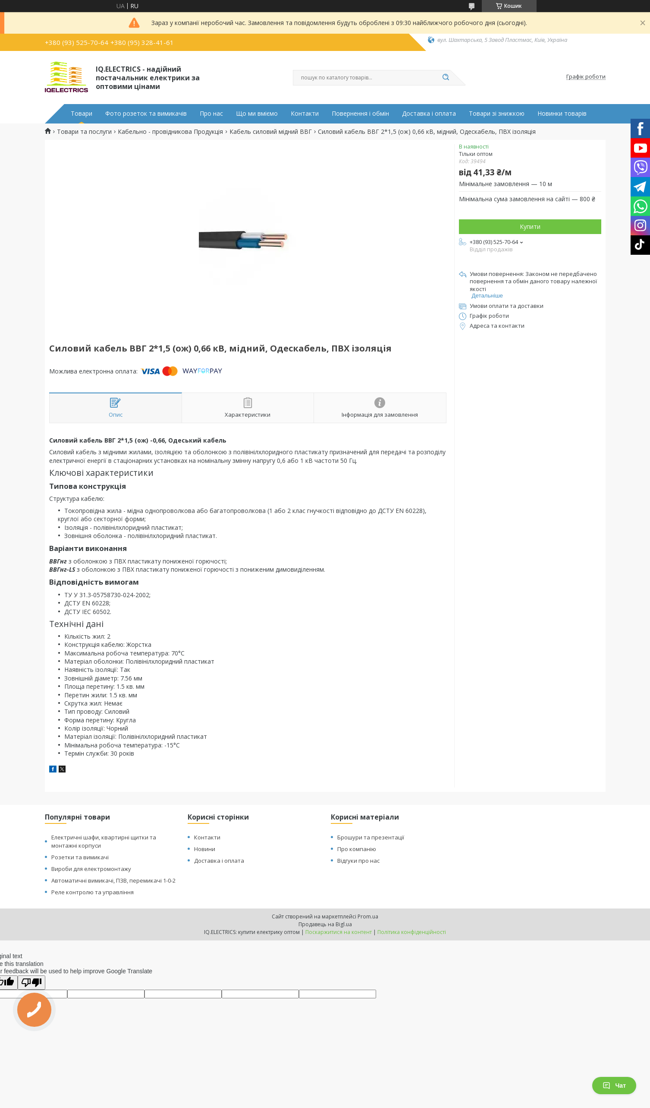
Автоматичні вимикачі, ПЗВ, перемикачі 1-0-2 (113, 880)
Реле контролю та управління (92, 892)
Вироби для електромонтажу (91, 869)
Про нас (211, 114)
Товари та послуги (84, 132)
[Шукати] (446, 77)
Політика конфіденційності (411, 932)
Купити (530, 226)
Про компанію (356, 849)
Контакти (305, 114)
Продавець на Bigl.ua (325, 924)
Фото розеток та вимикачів (146, 114)
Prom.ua (368, 916)
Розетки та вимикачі (80, 857)
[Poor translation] (31, 982)
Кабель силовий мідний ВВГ (270, 132)
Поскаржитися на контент (338, 932)
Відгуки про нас (358, 860)
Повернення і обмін (360, 114)
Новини (204, 849)
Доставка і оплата (429, 114)
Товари (81, 114)
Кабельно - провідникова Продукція (170, 132)
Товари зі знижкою (496, 114)
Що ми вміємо (257, 114)
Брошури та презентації (370, 837)
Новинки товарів (562, 114)
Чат (614, 1085)
